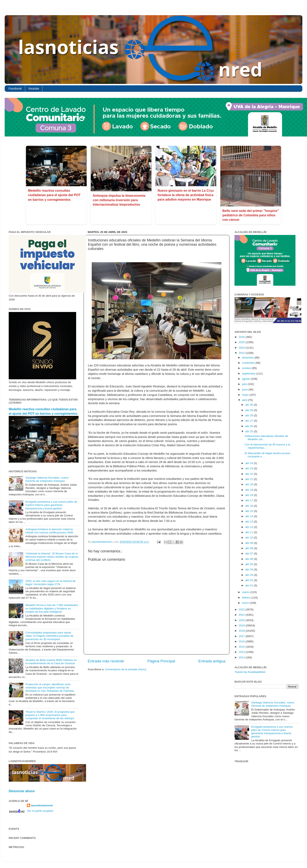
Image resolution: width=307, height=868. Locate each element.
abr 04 (249, 569)
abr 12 (249, 527)
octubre (247, 368)
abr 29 (249, 410)
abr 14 (249, 516)
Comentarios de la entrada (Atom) (125, 669)
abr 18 (249, 495)
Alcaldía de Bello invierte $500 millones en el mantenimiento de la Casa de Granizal (51, 662)
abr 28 (249, 415)
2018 (242, 630)
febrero (247, 597)
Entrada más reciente (106, 661)
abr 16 (249, 505)
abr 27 (249, 420)
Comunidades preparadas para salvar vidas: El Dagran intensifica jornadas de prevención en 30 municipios (49, 636)
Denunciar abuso (22, 791)
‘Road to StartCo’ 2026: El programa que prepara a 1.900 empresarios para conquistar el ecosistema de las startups (50, 715)
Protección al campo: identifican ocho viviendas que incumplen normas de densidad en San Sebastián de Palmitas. (50, 687)
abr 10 (249, 537)
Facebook (15, 88)
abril (245, 400)
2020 (242, 620)
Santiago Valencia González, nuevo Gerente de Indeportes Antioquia (46, 479)
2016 (242, 641)
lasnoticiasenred (42, 805)
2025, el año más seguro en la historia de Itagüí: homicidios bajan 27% (50, 582)
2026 (242, 336)
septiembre (249, 373)
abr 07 (249, 553)
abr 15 (249, 511)
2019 (242, 625)
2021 (242, 614)
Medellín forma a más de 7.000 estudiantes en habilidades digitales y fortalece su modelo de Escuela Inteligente (51, 608)
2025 (242, 342)
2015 (242, 646)
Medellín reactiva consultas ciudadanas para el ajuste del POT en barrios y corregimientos (54, 195)
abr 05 (249, 564)
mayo (245, 394)
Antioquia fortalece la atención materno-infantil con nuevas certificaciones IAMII (49, 531)
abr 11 (249, 532)
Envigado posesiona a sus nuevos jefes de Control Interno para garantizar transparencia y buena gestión (51, 505)
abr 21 (249, 479)
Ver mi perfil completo (40, 810)
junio (245, 389)
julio (245, 384)
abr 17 (249, 500)
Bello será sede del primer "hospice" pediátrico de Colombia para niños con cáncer (250, 215)
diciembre (248, 357)
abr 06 (249, 558)
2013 (242, 657)
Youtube (33, 88)
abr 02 (249, 580)
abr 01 (249, 585)
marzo (246, 592)
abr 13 (249, 521)
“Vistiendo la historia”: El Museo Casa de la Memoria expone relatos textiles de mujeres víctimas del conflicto (51, 556)
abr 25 (249, 431)
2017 (242, 636)
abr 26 (249, 426)
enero (246, 602)
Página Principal (161, 661)
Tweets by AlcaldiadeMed (250, 671)
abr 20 (249, 484)
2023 (242, 352)
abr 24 (249, 463)
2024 (242, 347)
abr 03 (249, 574)
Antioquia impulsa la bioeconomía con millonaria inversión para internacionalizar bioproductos (119, 200)
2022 (242, 609)
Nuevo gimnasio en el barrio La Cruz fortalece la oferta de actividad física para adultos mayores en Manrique (186, 195)
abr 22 (249, 473)
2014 (242, 651)
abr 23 (249, 468)
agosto (246, 378)
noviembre (249, 362)
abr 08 (249, 548)
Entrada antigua (211, 661)
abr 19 (249, 489)
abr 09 (249, 542)
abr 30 (249, 404)
